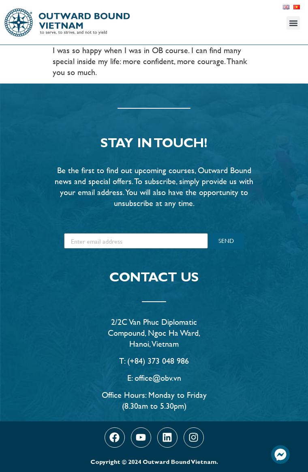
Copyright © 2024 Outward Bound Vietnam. (154, 463)
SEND (226, 240)
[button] (293, 23)
